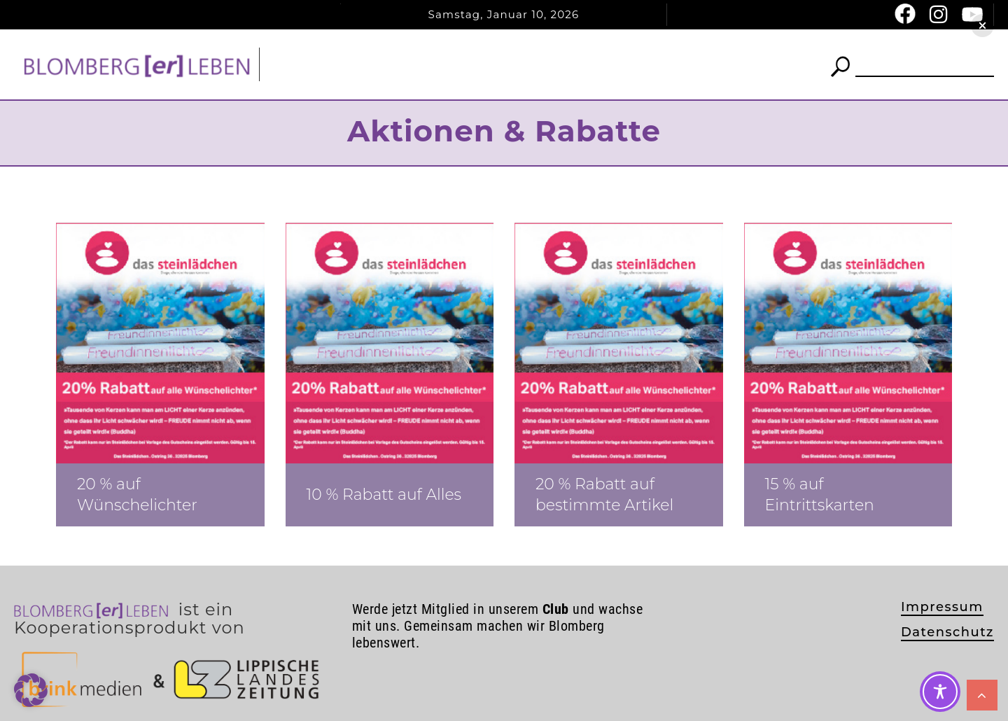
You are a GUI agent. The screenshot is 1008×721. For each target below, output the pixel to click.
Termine (617, 64)
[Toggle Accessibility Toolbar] (940, 691)
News (461, 64)
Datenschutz (947, 632)
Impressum (942, 607)
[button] (982, 25)
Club (541, 64)
